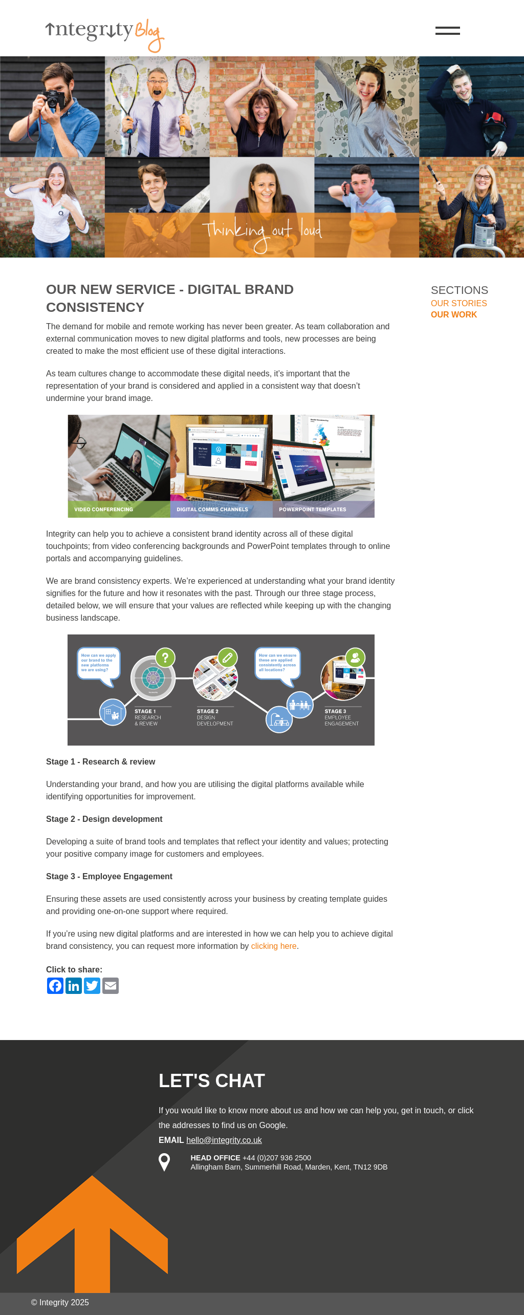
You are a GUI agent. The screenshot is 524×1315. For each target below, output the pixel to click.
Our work (454, 314)
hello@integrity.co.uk (224, 1140)
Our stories (459, 303)
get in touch (422, 1110)
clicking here (274, 946)
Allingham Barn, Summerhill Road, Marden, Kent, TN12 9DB (288, 1167)
